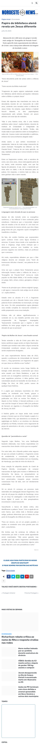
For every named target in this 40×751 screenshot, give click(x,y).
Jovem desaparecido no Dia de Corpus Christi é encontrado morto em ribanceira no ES (27, 677)
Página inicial (6, 19)
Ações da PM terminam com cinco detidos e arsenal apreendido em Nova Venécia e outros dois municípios (28, 691)
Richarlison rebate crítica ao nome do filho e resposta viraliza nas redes (20, 639)
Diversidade (16, 19)
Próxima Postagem (31, 593)
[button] (32, 3)
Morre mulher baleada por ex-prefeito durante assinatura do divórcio (28, 651)
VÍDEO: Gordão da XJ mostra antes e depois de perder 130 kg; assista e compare (28, 664)
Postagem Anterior (9, 593)
